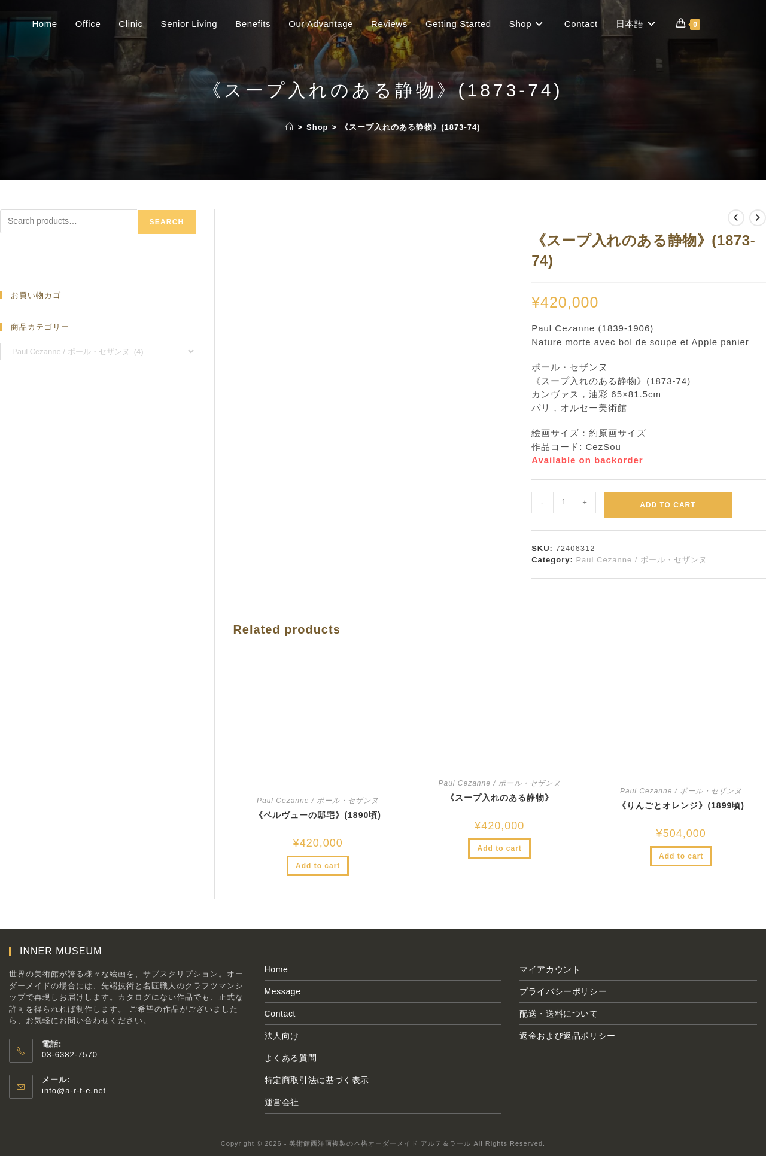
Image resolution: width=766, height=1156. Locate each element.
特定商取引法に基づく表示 (317, 1080)
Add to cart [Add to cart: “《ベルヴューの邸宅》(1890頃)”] (318, 866)
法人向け (282, 1036)
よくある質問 (291, 1058)
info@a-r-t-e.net (74, 1090)
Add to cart (667, 505)
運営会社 (282, 1102)
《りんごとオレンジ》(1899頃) (681, 805)
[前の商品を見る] (736, 217)
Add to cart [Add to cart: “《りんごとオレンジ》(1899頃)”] (681, 856)
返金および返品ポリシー (567, 1036)
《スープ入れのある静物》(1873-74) (410, 127)
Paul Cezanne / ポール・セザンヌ (641, 559)
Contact (280, 1013)
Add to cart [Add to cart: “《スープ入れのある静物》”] (499, 848)
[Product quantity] (563, 502)
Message (283, 991)
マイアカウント (549, 969)
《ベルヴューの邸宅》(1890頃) (317, 815)
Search (167, 222)
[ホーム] (289, 127)
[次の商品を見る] (757, 217)
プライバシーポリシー (563, 991)
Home (276, 969)
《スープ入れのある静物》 (500, 797)
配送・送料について (558, 1013)
